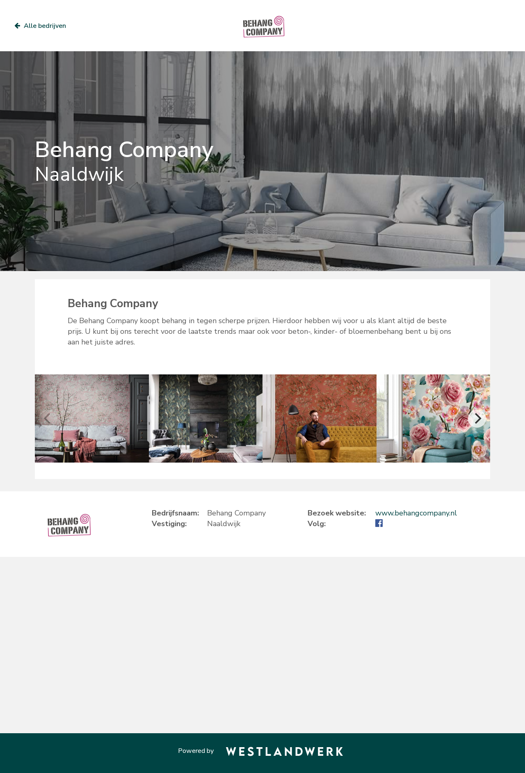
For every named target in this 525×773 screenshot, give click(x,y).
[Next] (477, 419)
